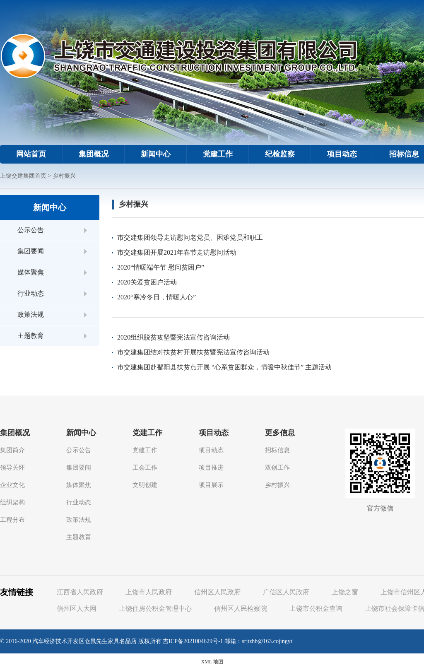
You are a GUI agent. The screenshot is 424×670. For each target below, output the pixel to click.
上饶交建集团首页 (23, 176)
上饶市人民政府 (148, 591)
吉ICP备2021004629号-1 (193, 641)
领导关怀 (12, 467)
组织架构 (12, 502)
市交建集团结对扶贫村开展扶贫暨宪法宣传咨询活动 (193, 352)
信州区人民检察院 (240, 608)
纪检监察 (280, 154)
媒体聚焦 (30, 272)
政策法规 (30, 314)
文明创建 (144, 485)
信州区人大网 (76, 608)
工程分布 (12, 519)
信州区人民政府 (217, 591)
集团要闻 (30, 251)
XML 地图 (212, 662)
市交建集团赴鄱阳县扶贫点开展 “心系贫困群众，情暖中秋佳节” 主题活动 (224, 367)
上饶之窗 (345, 591)
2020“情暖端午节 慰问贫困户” (160, 267)
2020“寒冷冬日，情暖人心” (156, 297)
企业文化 (12, 485)
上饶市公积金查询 (315, 608)
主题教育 (30, 335)
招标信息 (277, 450)
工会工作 (144, 467)
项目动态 (342, 154)
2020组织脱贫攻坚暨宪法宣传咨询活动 (173, 337)
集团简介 (12, 450)
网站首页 (31, 154)
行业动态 (30, 293)
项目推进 (211, 467)
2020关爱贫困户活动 (147, 282)
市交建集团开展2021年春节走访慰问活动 (176, 252)
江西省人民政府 (80, 591)
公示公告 (30, 230)
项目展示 (211, 485)
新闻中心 (156, 154)
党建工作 (218, 154)
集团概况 (93, 154)
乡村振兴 (64, 176)
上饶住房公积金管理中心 (155, 608)
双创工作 (277, 467)
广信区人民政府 (286, 591)
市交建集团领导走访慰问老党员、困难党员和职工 (190, 237)
